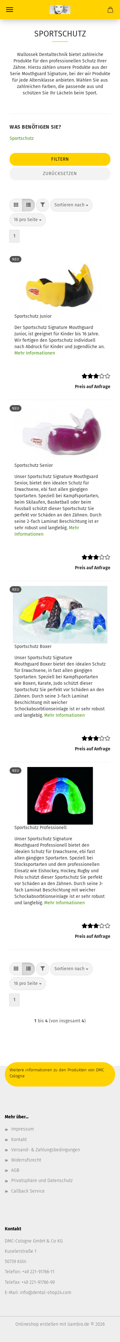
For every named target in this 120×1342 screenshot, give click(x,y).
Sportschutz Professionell (40, 827)
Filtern (60, 159)
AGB (15, 1170)
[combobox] (71, 205)
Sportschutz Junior (33, 316)
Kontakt (19, 1139)
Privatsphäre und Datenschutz (42, 1180)
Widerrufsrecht (26, 1160)
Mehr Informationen (34, 353)
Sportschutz (22, 138)
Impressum (22, 1129)
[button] (16, 205)
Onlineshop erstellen (36, 1324)
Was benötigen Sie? (35, 127)
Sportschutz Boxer (33, 646)
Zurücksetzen (60, 173)
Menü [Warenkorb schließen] (9, 9)
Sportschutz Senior (33, 465)
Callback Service (28, 1191)
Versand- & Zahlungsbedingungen (45, 1150)
